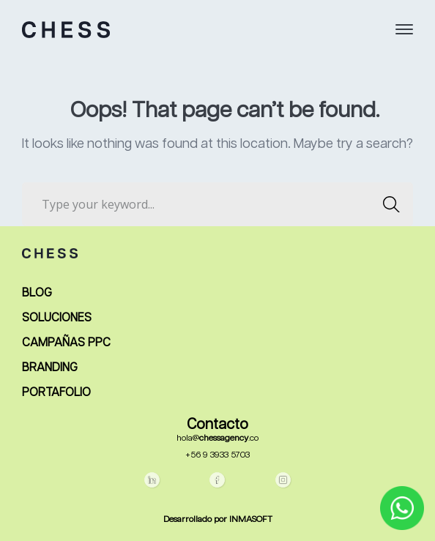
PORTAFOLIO (56, 393)
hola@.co (217, 438)
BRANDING (50, 368)
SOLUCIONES (57, 318)
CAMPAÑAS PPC (66, 343)
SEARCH (387, 204)
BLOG (37, 294)
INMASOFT (250, 520)
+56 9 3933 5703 (217, 455)
